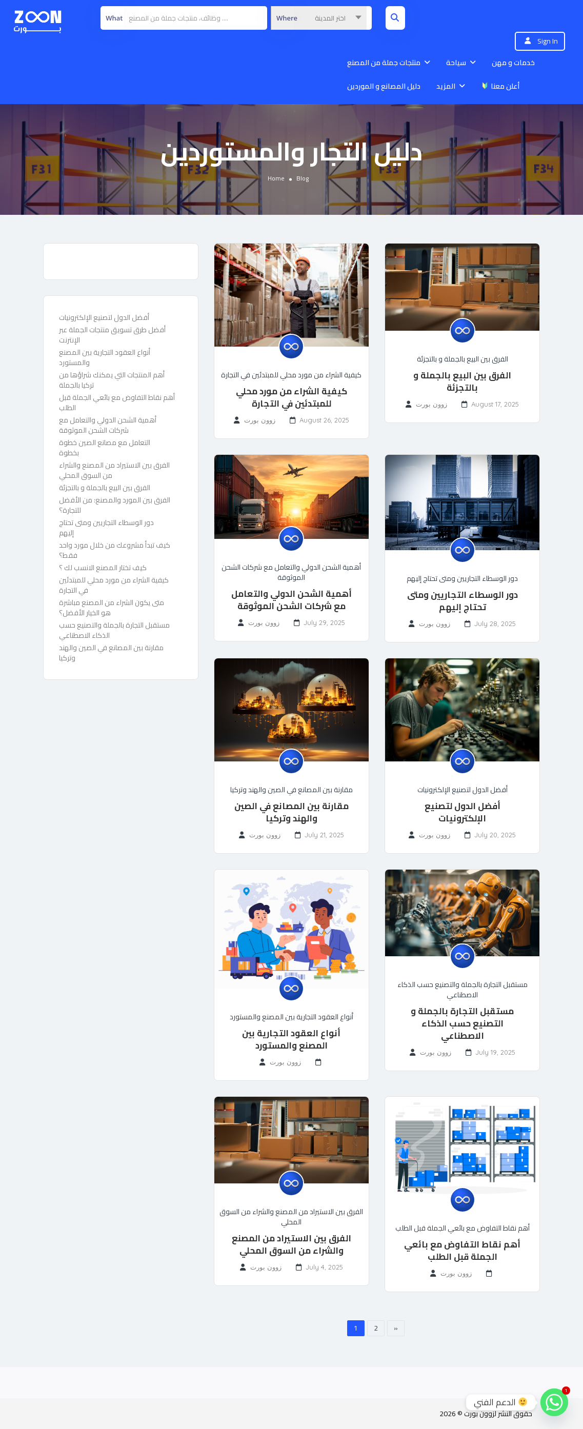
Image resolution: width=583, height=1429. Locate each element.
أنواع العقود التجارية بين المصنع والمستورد (104, 357)
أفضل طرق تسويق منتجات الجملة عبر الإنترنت (112, 335)
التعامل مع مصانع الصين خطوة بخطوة (104, 447)
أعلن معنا (500, 86)
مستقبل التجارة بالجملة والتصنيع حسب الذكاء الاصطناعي (114, 630)
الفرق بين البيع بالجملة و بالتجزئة (104, 487)
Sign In (547, 41)
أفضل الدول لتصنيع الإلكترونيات (104, 317)
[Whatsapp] (554, 1402)
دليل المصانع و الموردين (383, 86)
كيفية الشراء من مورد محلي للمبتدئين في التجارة (114, 585)
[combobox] (319, 18)
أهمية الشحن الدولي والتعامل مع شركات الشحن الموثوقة (107, 425)
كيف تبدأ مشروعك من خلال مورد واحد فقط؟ (114, 550)
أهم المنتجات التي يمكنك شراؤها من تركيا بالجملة (112, 380)
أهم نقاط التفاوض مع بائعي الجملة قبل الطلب (117, 402)
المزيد (445, 86)
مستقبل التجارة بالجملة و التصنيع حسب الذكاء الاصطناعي (462, 1023)
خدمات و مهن (513, 62)
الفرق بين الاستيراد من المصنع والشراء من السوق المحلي (114, 470)
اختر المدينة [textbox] (330, 18)
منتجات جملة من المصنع (383, 62)
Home (276, 178)
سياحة (456, 62)
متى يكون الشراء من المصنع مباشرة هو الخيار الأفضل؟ (111, 607)
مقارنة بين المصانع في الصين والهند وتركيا (111, 653)
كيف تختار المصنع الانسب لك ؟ (103, 567)
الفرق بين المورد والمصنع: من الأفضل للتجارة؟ (114, 505)
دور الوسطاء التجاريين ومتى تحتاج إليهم (106, 527)
